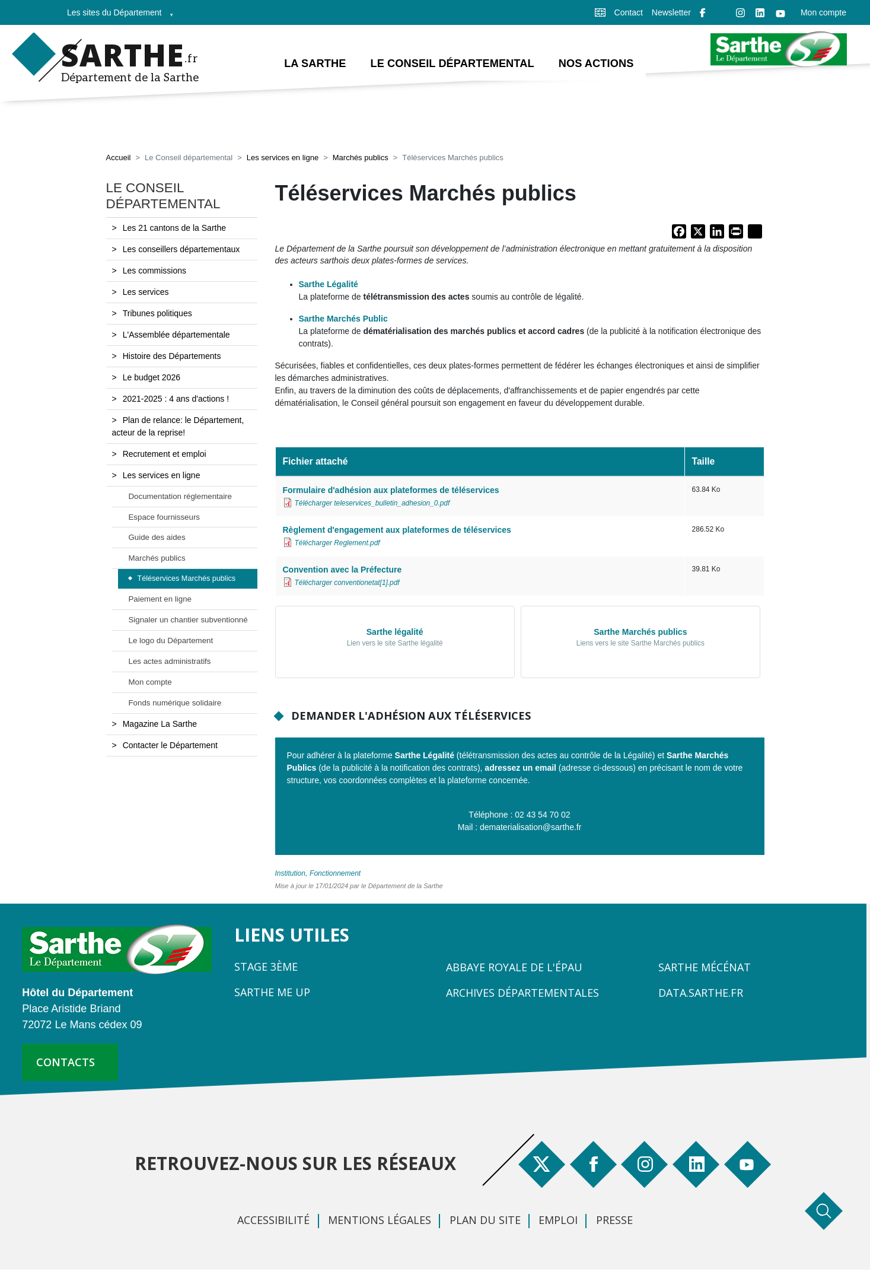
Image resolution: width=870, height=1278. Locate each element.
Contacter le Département (170, 746)
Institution (290, 874)
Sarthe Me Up (272, 992)
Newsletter (671, 12)
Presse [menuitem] (614, 1220)
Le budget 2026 (151, 378)
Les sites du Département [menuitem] (117, 16)
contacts (65, 1063)
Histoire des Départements (172, 356)
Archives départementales (522, 993)
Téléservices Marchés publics (187, 580)
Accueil (118, 158)
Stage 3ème (266, 967)
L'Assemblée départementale (176, 335)
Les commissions (154, 271)
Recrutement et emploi (164, 454)
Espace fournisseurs (164, 517)
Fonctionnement (335, 874)
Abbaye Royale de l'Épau (514, 968)
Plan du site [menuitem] (485, 1220)
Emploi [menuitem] (558, 1220)
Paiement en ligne (160, 599)
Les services (146, 292)
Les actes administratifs (170, 661)
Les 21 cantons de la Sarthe (174, 228)
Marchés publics (360, 158)
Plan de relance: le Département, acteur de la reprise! (178, 427)
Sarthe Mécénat (704, 968)
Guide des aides (157, 538)
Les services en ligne (282, 158)
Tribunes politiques (157, 314)
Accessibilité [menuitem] (273, 1220)
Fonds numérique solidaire (175, 703)
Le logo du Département (171, 641)
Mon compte (823, 12)
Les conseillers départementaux (181, 250)
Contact (628, 12)
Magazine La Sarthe (160, 724)
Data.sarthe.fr (700, 993)
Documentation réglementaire (180, 496)
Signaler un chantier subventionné (188, 620)
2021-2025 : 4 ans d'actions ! (176, 399)
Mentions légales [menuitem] (379, 1220)
